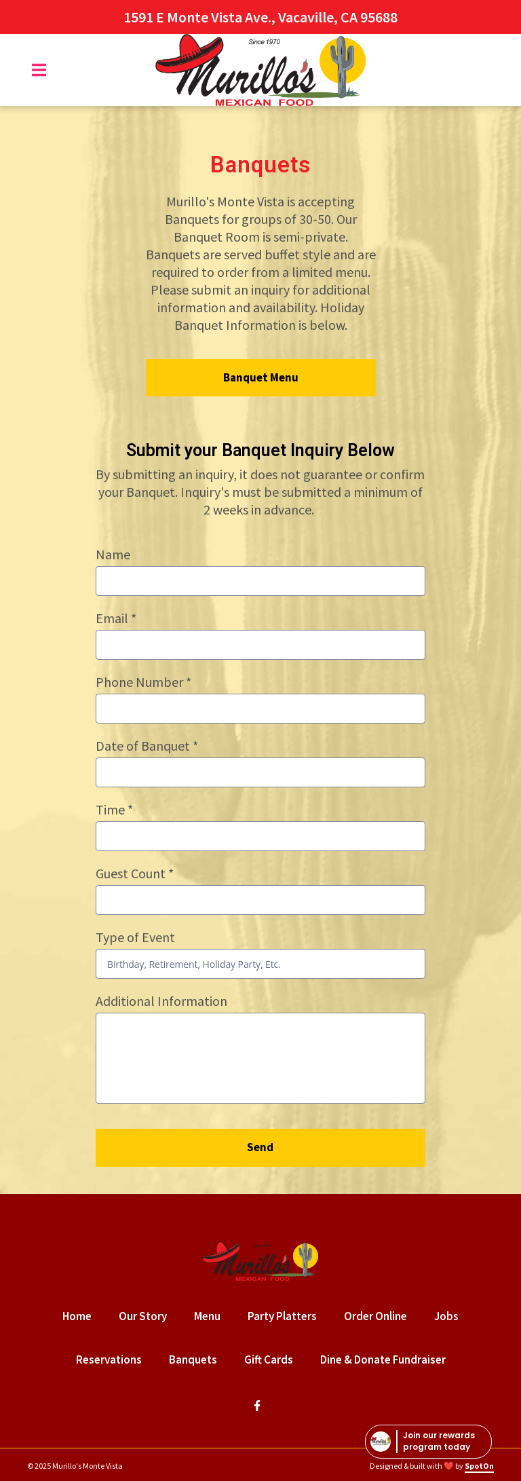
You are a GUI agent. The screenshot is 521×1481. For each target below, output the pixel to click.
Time (114, 809)
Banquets (197, 1359)
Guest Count (135, 873)
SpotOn (479, 1466)
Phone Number (143, 681)
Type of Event (135, 937)
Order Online (379, 1316)
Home (81, 1316)
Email (116, 618)
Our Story (147, 1316)
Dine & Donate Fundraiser (387, 1359)
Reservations (113, 1359)
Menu (211, 1316)
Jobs (450, 1316)
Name (113, 554)
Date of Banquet (147, 745)
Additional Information (161, 1000)
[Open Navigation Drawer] (39, 70)
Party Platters (286, 1316)
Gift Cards (272, 1359)
